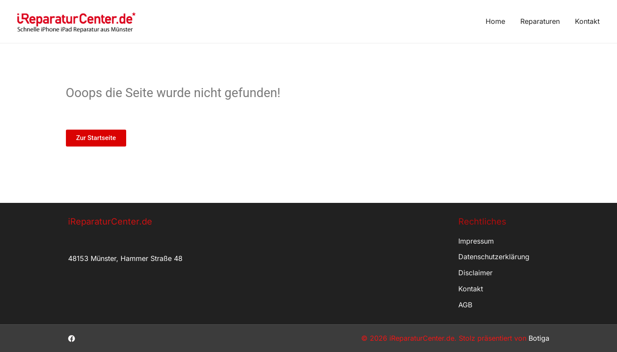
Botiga (539, 338)
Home (495, 21)
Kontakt (587, 21)
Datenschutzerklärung (493, 256)
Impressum (476, 241)
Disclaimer (475, 272)
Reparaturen (540, 21)
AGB (465, 304)
